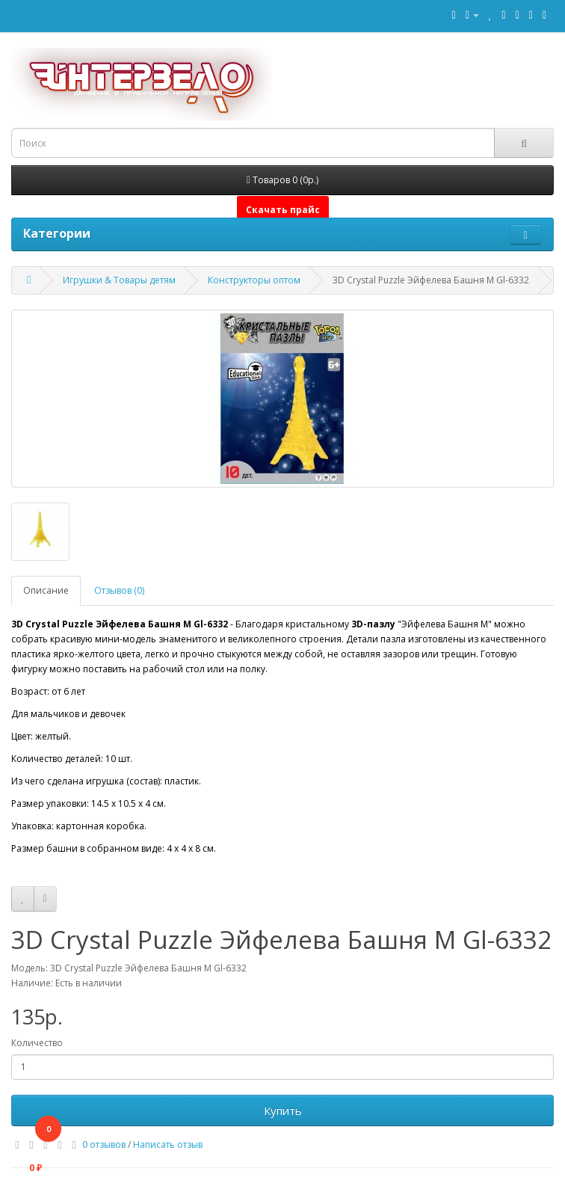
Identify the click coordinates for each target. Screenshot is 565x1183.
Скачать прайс (283, 209)
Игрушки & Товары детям (119, 280)
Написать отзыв (168, 1144)
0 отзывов (104, 1144)
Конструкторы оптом (254, 280)
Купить (283, 1110)
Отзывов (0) (119, 590)
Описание (46, 590)
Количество (37, 1042)
